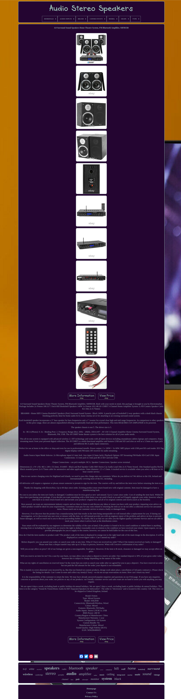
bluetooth (76, 668)
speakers (51, 668)
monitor (95, 678)
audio (71, 673)
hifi (116, 668)
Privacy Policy (91, 696)
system (107, 678)
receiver (39, 669)
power (101, 669)
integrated (121, 675)
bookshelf (141, 669)
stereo (50, 673)
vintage (157, 675)
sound (147, 674)
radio (64, 669)
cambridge (39, 675)
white (31, 669)
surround (153, 669)
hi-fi (25, 669)
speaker (92, 668)
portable (61, 675)
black (117, 678)
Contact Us (91, 692)
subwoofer (85, 679)
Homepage (91, 688)
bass (72, 679)
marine (129, 675)
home (132, 668)
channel (65, 679)
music (102, 675)
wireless (28, 674)
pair (78, 679)
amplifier (85, 674)
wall (123, 669)
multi (137, 674)
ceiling (111, 674)
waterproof (109, 669)
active (95, 675)
